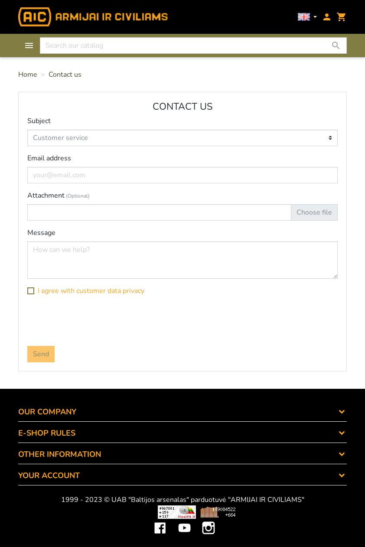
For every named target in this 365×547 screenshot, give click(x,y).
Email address (49, 158)
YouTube (184, 521)
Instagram (208, 521)
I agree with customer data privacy (91, 291)
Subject (39, 121)
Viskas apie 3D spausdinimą (82, 512)
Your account (49, 475)
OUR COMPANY (47, 412)
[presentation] (93, 320)
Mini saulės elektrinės (298, 512)
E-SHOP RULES (46, 433)
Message (41, 233)
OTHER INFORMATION (59, 454)
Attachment (58, 195)
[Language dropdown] (307, 17)
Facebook (160, 521)
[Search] (193, 45)
